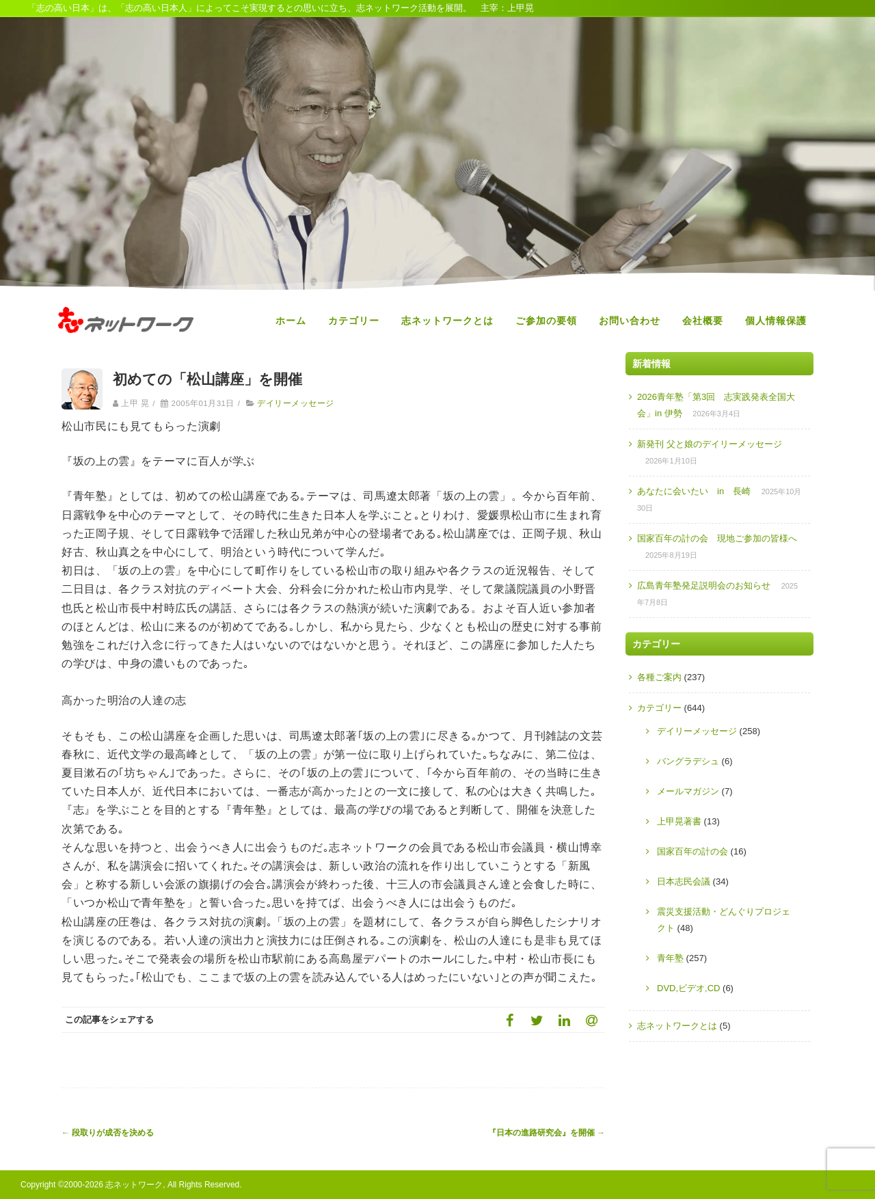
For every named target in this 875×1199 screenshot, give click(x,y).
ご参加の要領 (546, 320)
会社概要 (702, 320)
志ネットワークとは (447, 320)
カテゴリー (353, 320)
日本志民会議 (683, 881)
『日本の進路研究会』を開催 (546, 1132)
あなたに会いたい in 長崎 (694, 491)
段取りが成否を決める (108, 1132)
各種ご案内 (659, 677)
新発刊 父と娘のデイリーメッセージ (709, 444)
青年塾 (670, 958)
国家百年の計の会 (692, 851)
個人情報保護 (776, 320)
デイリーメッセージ (295, 403)
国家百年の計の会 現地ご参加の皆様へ (717, 538)
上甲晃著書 (679, 821)
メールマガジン (688, 791)
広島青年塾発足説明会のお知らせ (703, 585)
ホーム (290, 320)
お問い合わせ (629, 320)
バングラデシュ (688, 761)
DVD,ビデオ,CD (688, 988)
